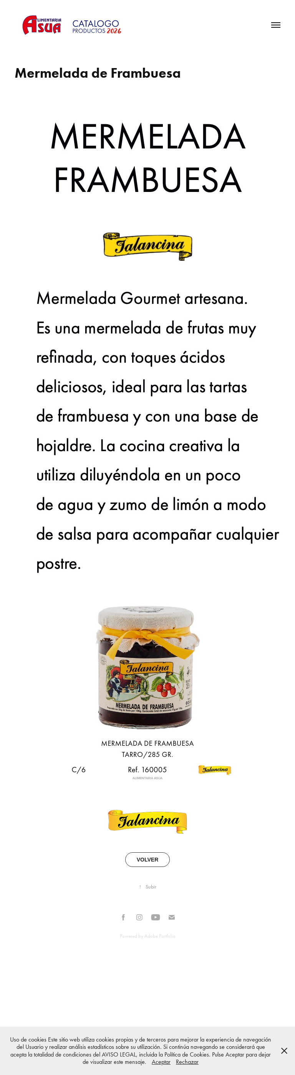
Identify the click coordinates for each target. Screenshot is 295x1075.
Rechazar (187, 1061)
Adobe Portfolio (160, 936)
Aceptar (161, 1061)
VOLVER (148, 860)
